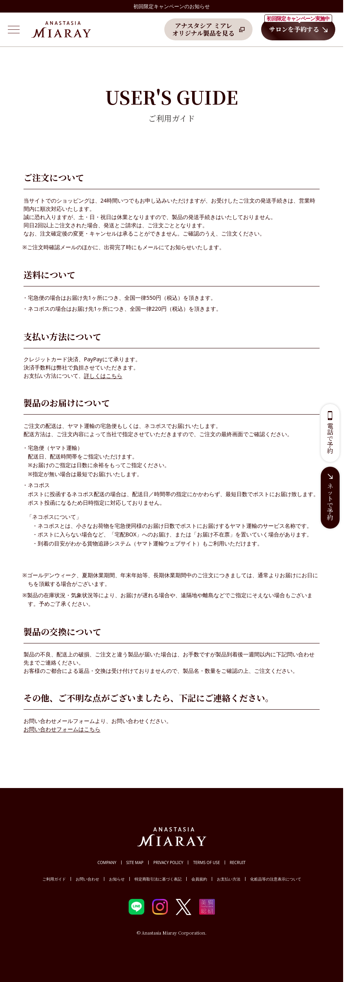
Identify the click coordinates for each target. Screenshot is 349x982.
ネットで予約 (330, 502)
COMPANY (107, 862)
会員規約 (199, 879)
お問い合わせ (87, 879)
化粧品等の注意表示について (275, 879)
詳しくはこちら (103, 375)
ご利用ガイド (54, 879)
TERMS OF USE (206, 862)
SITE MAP (135, 862)
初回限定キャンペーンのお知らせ (171, 6)
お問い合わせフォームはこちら (62, 729)
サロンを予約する (298, 26)
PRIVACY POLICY (168, 862)
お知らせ (117, 879)
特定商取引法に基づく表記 (158, 879)
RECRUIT (238, 862)
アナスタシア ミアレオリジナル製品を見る (203, 29)
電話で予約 (330, 438)
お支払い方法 (228, 879)
